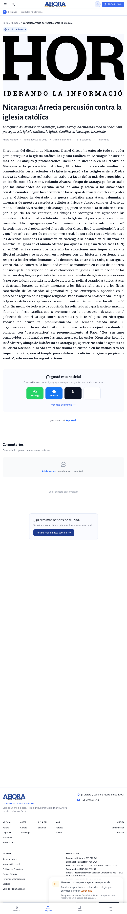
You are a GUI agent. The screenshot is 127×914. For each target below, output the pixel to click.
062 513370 (80, 875)
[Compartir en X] (73, 393)
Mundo (13, 12)
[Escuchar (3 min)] (16, 908)
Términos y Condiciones (14, 879)
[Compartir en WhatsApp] (34, 393)
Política (6, 827)
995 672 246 (91, 858)
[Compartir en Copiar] (92, 393)
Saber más (86, 890)
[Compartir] (48, 908)
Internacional (9, 842)
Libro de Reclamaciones (14, 888)
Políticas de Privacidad (13, 869)
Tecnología (25, 832)
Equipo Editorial (10, 874)
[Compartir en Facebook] (54, 393)
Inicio (6, 22)
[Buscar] (13, 4)
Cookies (6, 884)
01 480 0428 (91, 861)
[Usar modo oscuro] (98, 4)
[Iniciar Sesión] (113, 4)
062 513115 (111, 865)
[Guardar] (79, 908)
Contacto (120, 832)
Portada (59, 827)
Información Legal (11, 864)
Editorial (42, 827)
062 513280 (90, 869)
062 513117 (86, 865)
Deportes (7, 832)
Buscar (59, 832)
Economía (7, 837)
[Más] (110, 908)
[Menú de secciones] (5, 4)
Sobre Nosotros (10, 859)
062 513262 (99, 865)
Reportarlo (71, 420)
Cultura (23, 827)
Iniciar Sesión (118, 827)
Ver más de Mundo (63, 404)
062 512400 (118, 872)
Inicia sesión (49, 471)
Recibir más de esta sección (54, 532)
